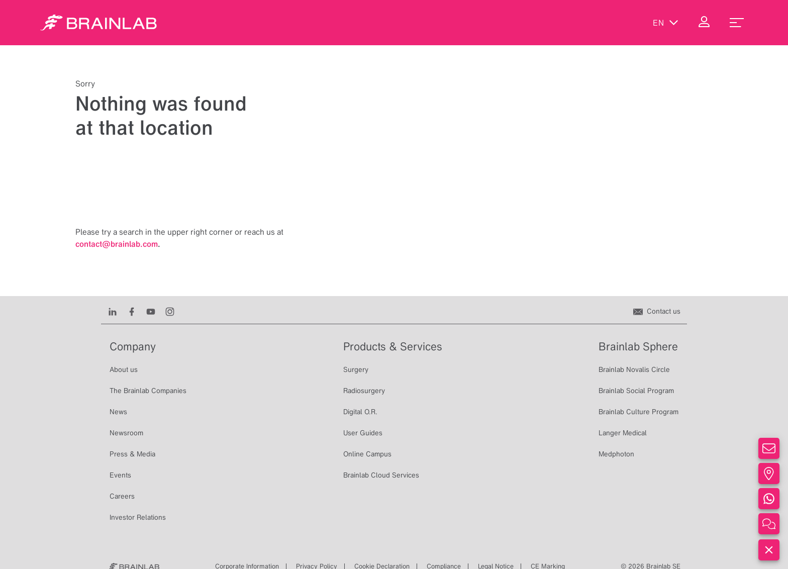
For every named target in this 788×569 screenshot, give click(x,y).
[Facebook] (132, 311)
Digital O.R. (360, 412)
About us (124, 369)
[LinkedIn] (113, 311)
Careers (122, 496)
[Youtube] (151, 311)
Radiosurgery (364, 391)
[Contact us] (656, 311)
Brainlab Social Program (636, 391)
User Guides (362, 433)
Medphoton (616, 454)
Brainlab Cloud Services (381, 475)
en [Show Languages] (665, 22)
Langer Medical (623, 433)
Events (120, 475)
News (118, 412)
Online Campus (367, 454)
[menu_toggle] (737, 22)
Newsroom (126, 433)
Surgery (355, 369)
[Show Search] (623, 22)
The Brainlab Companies (148, 391)
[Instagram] (170, 311)
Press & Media (132, 454)
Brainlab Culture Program (638, 412)
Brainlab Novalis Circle (634, 369)
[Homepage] (98, 23)
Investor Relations (138, 517)
